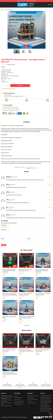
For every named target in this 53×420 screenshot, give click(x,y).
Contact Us (30, 401)
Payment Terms (31, 397)
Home (2, 9)
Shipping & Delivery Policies (33, 395)
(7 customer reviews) (11, 64)
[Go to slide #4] (36, 51)
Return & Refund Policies (32, 399)
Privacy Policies (18, 399)
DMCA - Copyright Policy (19, 401)
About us (16, 395)
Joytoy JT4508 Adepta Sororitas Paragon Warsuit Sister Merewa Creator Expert (42, 270)
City (31, 166)
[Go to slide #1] (17, 51)
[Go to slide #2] (23, 51)
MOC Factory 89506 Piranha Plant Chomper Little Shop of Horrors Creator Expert (9, 270)
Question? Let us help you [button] (47, 418)
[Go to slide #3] (30, 51)
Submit (3, 245)
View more (26, 325)
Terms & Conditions (18, 397)
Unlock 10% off (51, 414)
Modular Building (9, 9)
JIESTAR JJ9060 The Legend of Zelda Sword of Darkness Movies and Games (26, 318)
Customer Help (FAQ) (32, 402)
